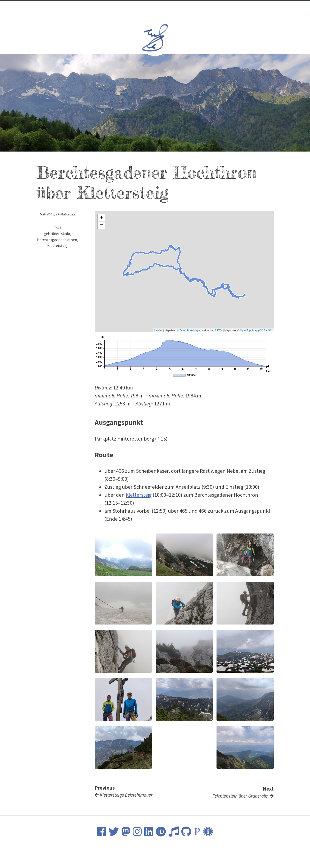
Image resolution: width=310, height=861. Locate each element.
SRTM (218, 330)
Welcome (108, 7)
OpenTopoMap (248, 330)
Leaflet (158, 330)
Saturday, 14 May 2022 (57, 214)
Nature (181, 7)
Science (141, 7)
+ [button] (101, 217)
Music (161, 7)
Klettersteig (139, 494)
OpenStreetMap (189, 330)
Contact (202, 7)
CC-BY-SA (265, 330)
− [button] (101, 225)
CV (125, 7)
